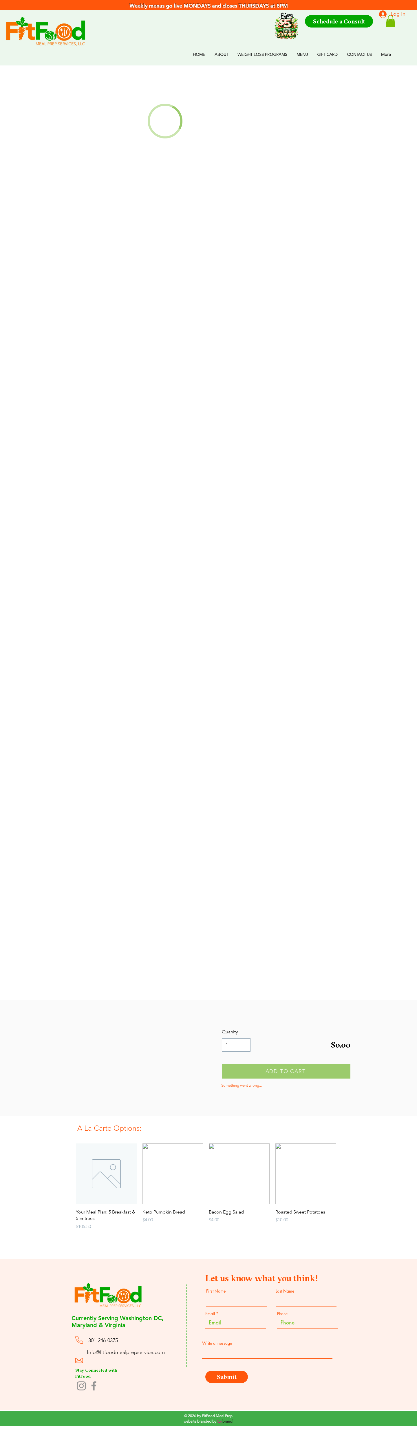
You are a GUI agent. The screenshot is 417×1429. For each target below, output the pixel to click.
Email (210, 1314)
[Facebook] (94, 1386)
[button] (390, 21)
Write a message (217, 1343)
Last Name (285, 1291)
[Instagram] (81, 1386)
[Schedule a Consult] (339, 21)
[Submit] (226, 1377)
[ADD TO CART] (286, 1071)
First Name (216, 1291)
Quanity (230, 1032)
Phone (282, 1314)
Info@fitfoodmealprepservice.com (126, 1352)
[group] (206, 1193)
